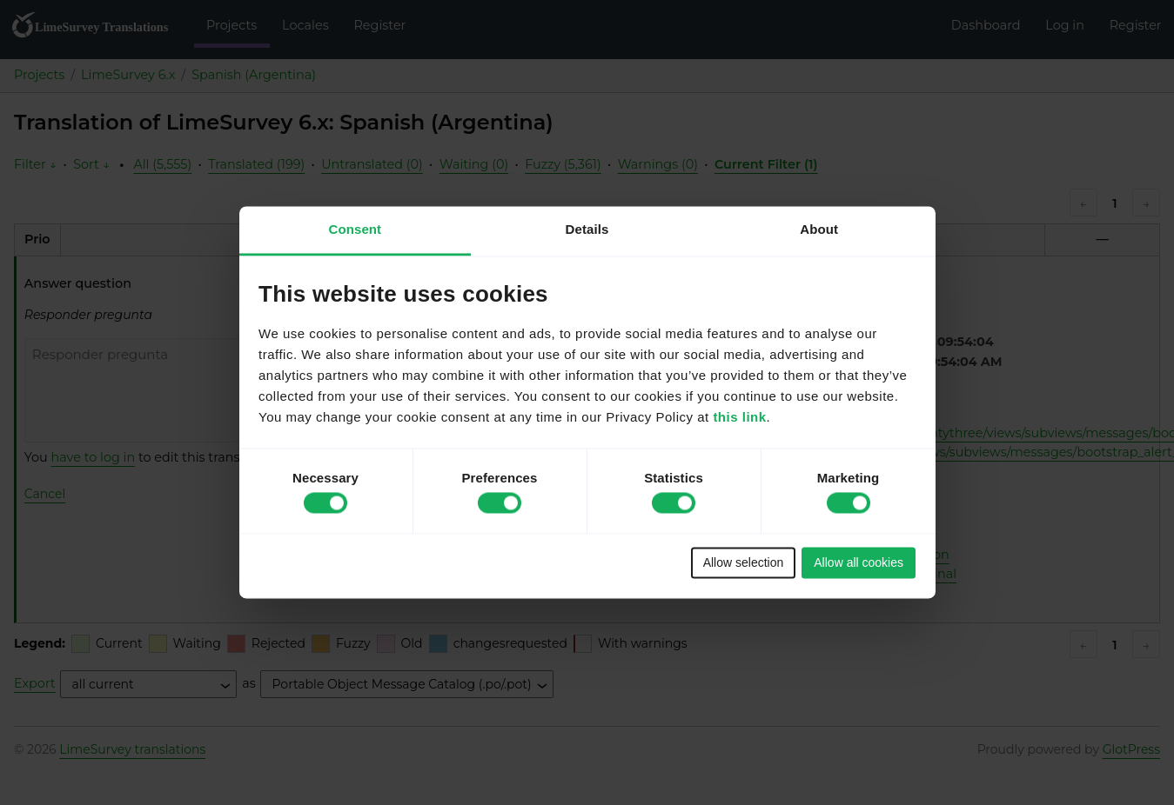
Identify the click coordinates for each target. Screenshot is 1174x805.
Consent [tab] (354, 229)
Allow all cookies (858, 562)
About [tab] (819, 229)
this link (739, 417)
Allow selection (743, 562)
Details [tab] (587, 229)
